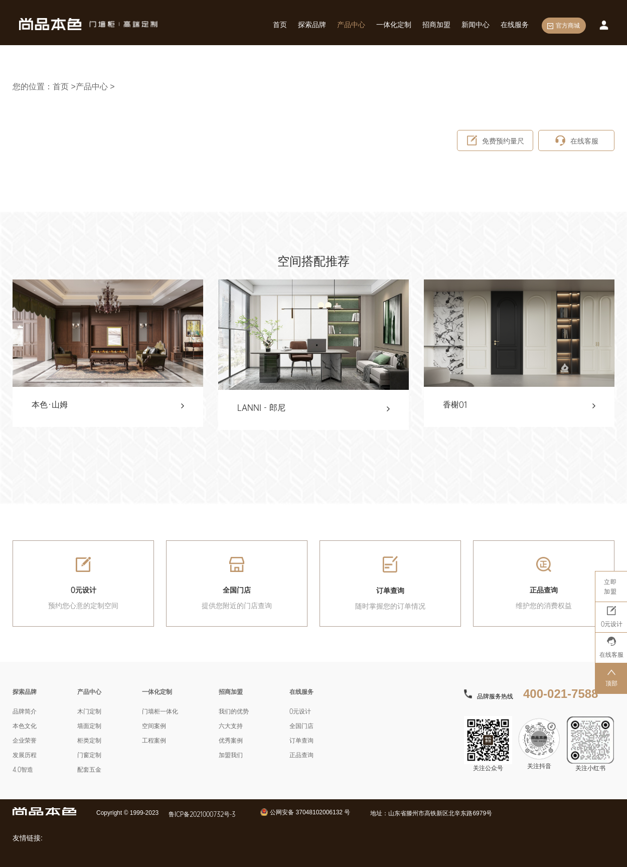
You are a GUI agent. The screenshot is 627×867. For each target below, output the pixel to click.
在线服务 (515, 24)
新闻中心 (475, 24)
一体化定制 (393, 24)
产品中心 (351, 24)
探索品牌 (312, 24)
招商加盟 (436, 24)
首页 (280, 24)
